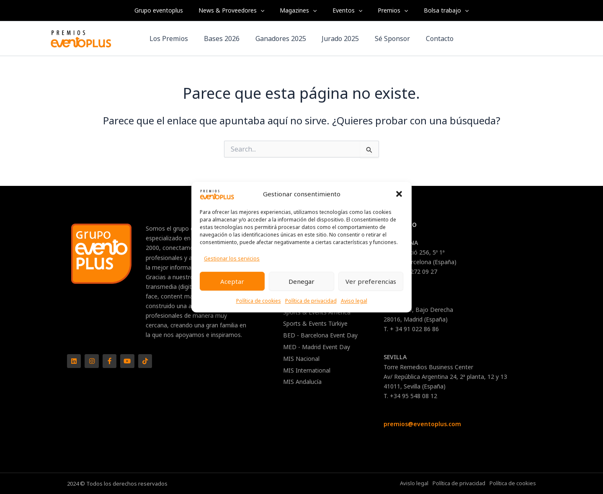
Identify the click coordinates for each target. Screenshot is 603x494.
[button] (399, 194)
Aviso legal (354, 300)
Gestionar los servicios (232, 258)
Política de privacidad (311, 300)
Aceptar (232, 281)
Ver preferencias (370, 281)
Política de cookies (258, 300)
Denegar (301, 281)
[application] (266, 10)
